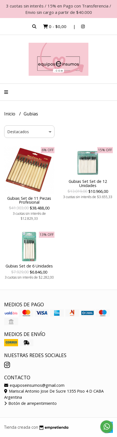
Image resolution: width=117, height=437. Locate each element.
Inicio (10, 114)
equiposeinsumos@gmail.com (34, 385)
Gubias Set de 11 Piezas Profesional (29, 200)
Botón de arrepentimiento (30, 403)
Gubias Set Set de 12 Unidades (88, 183)
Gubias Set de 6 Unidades (29, 266)
